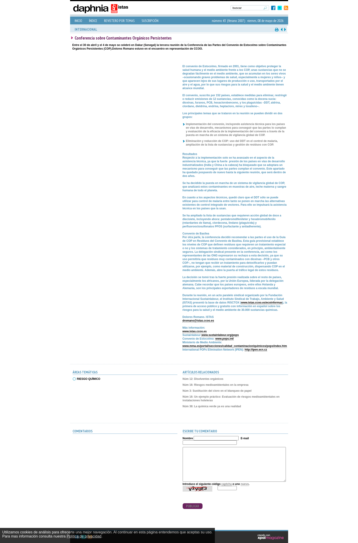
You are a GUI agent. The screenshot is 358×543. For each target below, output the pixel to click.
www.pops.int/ (224, 338)
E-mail (245, 438)
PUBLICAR (192, 506)
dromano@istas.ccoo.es (198, 320)
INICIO (78, 20)
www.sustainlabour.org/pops (220, 335)
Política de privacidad (84, 536)
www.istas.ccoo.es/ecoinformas (261, 302)
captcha (226, 484)
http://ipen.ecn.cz (256, 349)
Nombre (188, 438)
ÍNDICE (93, 20)
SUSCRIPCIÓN (150, 20)
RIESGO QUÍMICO (88, 379)
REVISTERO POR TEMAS (119, 20)
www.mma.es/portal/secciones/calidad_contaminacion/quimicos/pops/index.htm (234, 346)
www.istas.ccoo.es (194, 331)
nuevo (245, 484)
